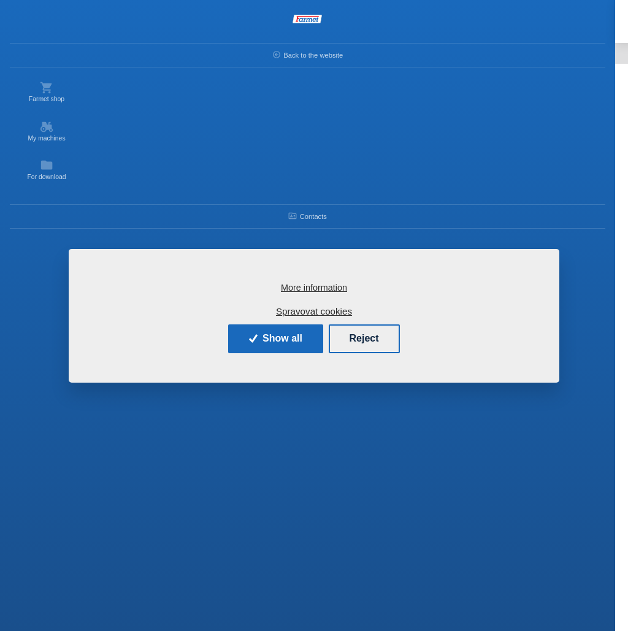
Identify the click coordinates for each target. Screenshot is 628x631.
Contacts (49, 216)
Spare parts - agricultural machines (287, 53)
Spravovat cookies (314, 311)
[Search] (266, 23)
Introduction (186, 53)
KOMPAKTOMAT (397, 53)
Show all (275, 338)
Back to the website (49, 54)
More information (314, 288)
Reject (364, 338)
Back (129, 53)
